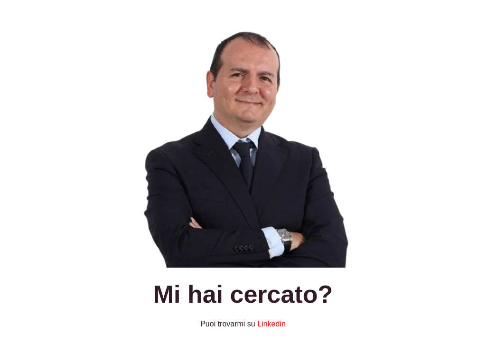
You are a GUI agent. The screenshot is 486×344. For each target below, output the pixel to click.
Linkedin (271, 324)
